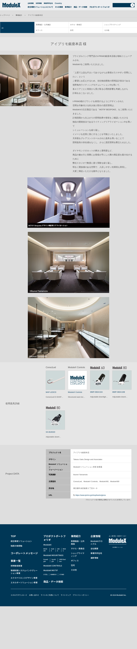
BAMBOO (54, 574)
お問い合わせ (124, 6)
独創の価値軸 (16, 545)
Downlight (45, 560)
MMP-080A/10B (118, 392)
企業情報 (31, 4)
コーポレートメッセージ (24, 553)
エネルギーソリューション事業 (24, 582)
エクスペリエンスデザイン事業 (24, 577)
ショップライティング (112, 25)
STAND (61, 574)
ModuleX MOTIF (50, 570)
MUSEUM (45, 550)
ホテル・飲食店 (76, 25)
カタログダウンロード (19, 595)
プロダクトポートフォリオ (99, 7)
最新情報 (94, 557)
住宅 (71, 30)
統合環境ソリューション (21, 541)
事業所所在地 (48, 4)
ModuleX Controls (75, 392)
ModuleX (47, 544)
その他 (106, 30)
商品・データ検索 (80, 7)
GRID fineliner (62, 560)
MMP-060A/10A (96, 392)
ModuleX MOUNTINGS (53, 555)
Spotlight (54, 560)
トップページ (5, 15)
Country (60, 4)
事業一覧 (16, 560)
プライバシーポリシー (81, 595)
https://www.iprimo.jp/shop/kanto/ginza (90, 495)
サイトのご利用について (50, 595)
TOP (13, 536)
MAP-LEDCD (51, 392)
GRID (58, 550)
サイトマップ (66, 595)
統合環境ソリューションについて (40, 7)
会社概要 (94, 548)
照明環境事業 (16, 565)
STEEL (45, 574)
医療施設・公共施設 (43, 25)
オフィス (39, 30)
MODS (64, 550)
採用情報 (39, 4)
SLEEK (52, 550)
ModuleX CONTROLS (52, 565)
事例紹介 (68, 7)
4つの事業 (59, 7)
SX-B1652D (50, 432)
